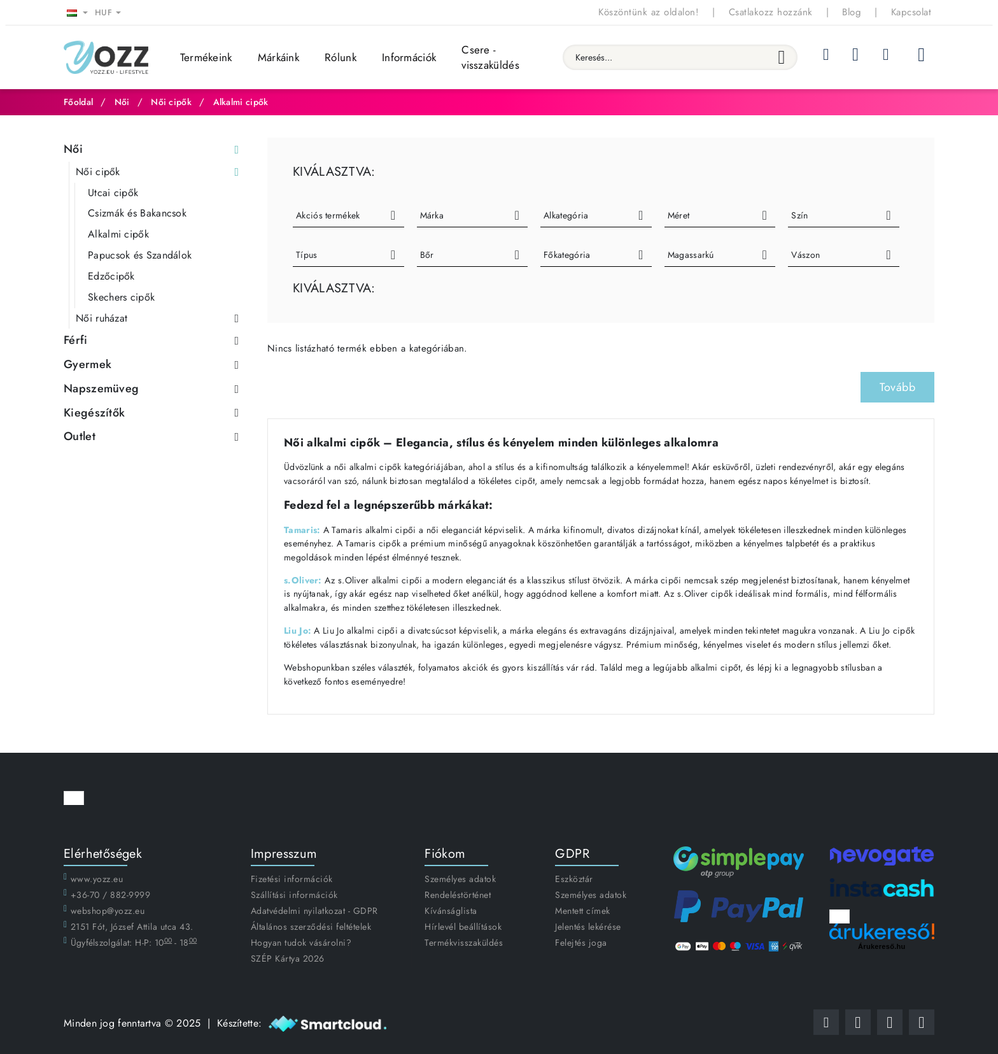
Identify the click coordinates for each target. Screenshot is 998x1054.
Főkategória (567, 254)
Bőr (427, 254)
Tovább (897, 387)
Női (122, 102)
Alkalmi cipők (241, 102)
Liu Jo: (297, 630)
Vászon (805, 254)
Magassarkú (691, 254)
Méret (679, 215)
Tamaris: (302, 529)
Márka (432, 215)
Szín (799, 215)
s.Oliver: (303, 580)
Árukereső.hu (882, 946)
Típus (307, 254)
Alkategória (566, 215)
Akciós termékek (328, 215)
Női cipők (171, 102)
